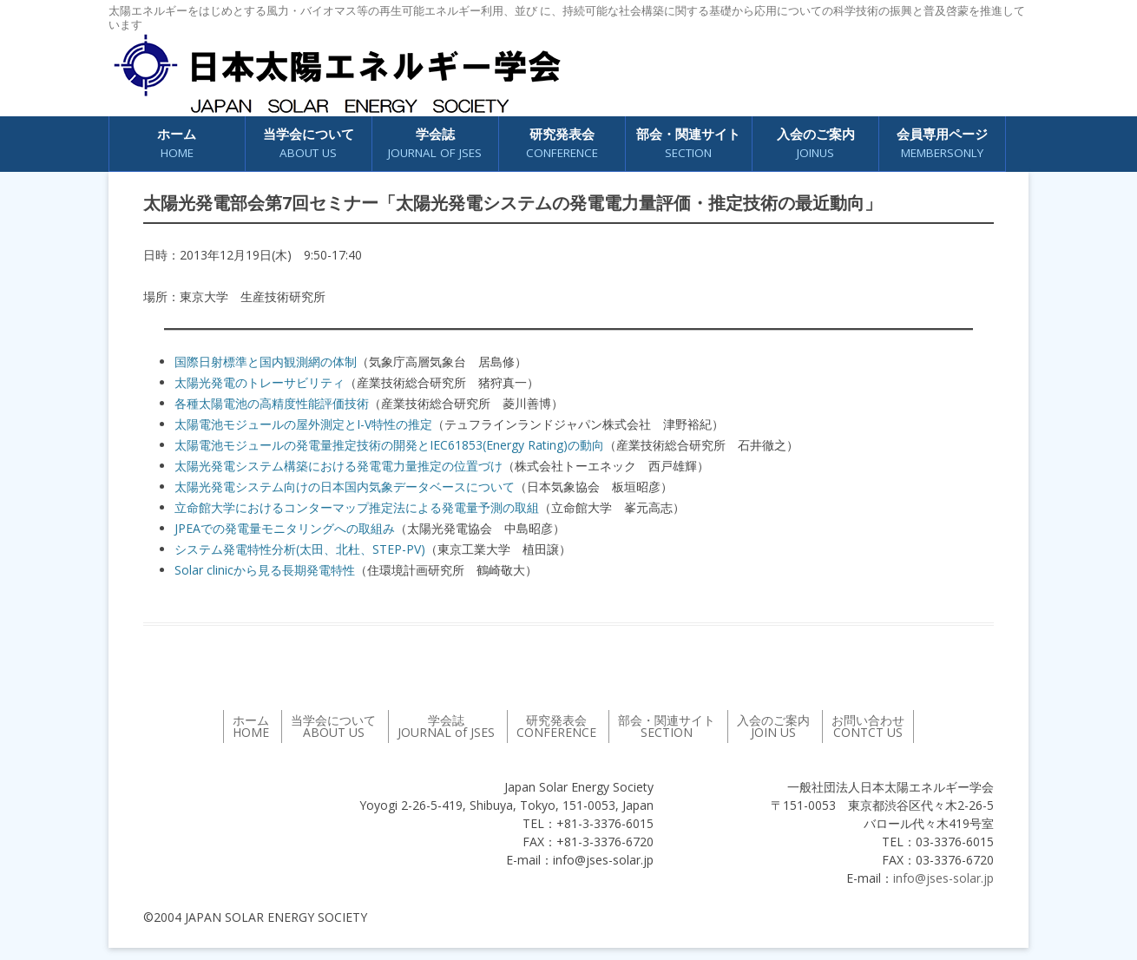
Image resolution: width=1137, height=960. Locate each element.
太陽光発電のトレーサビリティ (259, 382)
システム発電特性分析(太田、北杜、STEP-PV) (299, 549)
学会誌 (435, 143)
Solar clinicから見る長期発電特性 (264, 570)
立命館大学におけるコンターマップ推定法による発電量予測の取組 (356, 507)
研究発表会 (562, 143)
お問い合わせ (867, 726)
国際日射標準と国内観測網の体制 (265, 361)
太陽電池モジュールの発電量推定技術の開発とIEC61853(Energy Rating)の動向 (389, 445)
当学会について (308, 143)
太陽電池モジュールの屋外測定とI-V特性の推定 (303, 424)
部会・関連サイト (688, 143)
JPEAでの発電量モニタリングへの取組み (284, 528)
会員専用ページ (942, 143)
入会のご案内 (816, 143)
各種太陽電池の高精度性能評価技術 (271, 403)
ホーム (176, 143)
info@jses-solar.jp (943, 878)
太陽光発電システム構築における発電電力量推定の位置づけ (338, 465)
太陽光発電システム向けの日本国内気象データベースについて (344, 486)
